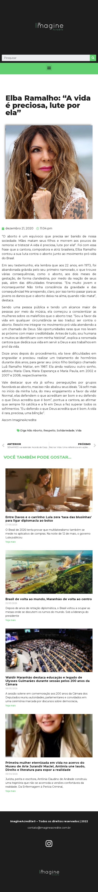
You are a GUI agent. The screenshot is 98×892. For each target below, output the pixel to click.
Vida (78, 430)
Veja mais (10, 542)
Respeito (49, 430)
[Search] (93, 58)
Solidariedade (65, 430)
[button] (49, 68)
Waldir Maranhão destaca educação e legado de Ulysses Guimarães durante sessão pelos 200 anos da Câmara (47, 681)
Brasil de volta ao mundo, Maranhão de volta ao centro (48, 599)
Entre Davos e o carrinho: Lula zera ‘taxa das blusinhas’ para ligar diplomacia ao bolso (48, 518)
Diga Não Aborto (31, 430)
